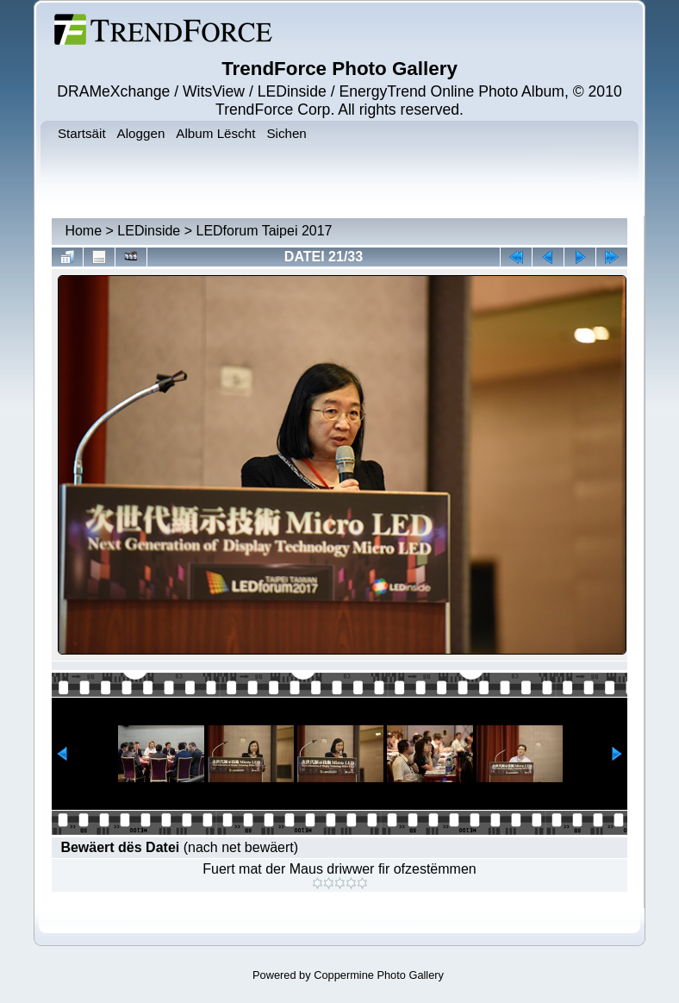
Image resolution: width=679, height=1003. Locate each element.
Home (83, 230)
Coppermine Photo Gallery (379, 975)
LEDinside (148, 230)
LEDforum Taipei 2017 (264, 230)
